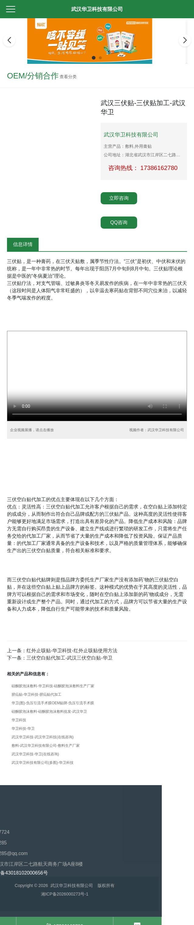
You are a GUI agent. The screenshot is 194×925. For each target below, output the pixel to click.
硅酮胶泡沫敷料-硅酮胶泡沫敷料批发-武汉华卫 (49, 711)
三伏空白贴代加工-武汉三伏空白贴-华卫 (69, 657)
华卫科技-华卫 (23, 728)
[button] (93, 57)
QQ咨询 (119, 222)
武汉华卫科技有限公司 (97, 9)
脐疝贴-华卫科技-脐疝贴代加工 (36, 694)
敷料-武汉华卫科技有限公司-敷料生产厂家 (46, 745)
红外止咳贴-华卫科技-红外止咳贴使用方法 (71, 650)
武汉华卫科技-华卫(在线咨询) (35, 754)
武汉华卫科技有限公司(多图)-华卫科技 (43, 762)
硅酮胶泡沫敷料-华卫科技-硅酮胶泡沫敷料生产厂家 (53, 686)
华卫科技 (19, 720)
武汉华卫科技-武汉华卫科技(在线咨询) (43, 737)
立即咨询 (119, 198)
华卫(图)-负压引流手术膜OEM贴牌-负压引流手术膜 (53, 703)
